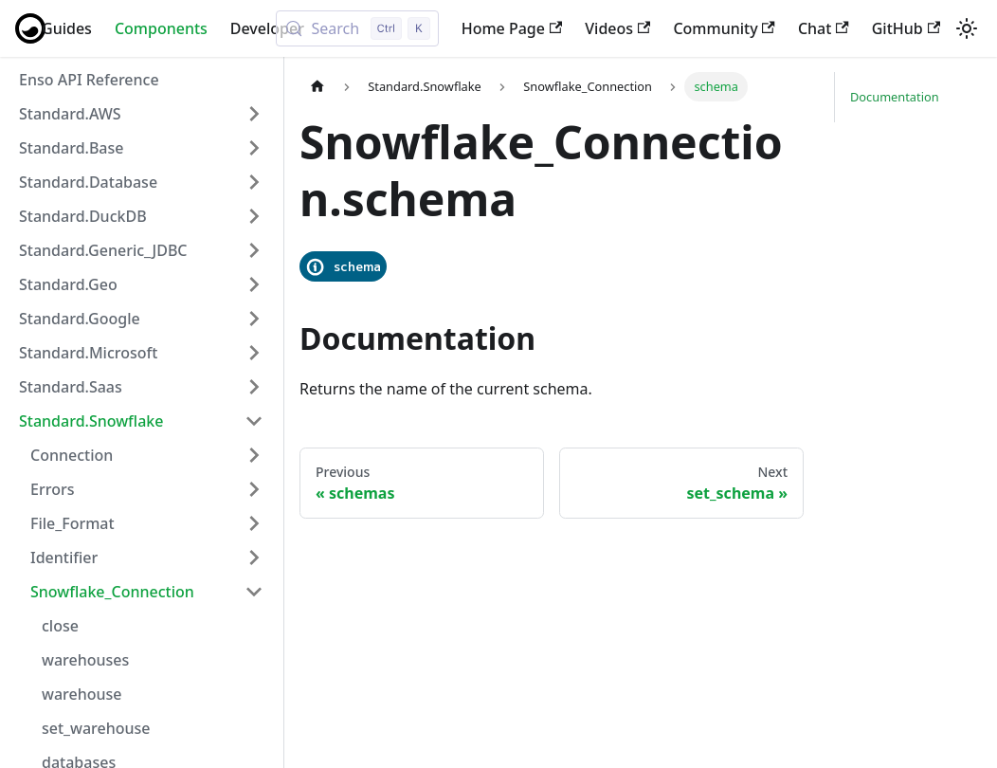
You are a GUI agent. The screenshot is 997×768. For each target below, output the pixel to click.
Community (724, 28)
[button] (141, 114)
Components (161, 28)
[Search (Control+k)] (357, 28)
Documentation (894, 96)
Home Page (512, 28)
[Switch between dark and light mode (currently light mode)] (967, 28)
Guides (67, 28)
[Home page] (317, 86)
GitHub (906, 28)
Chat (823, 28)
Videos (617, 28)
